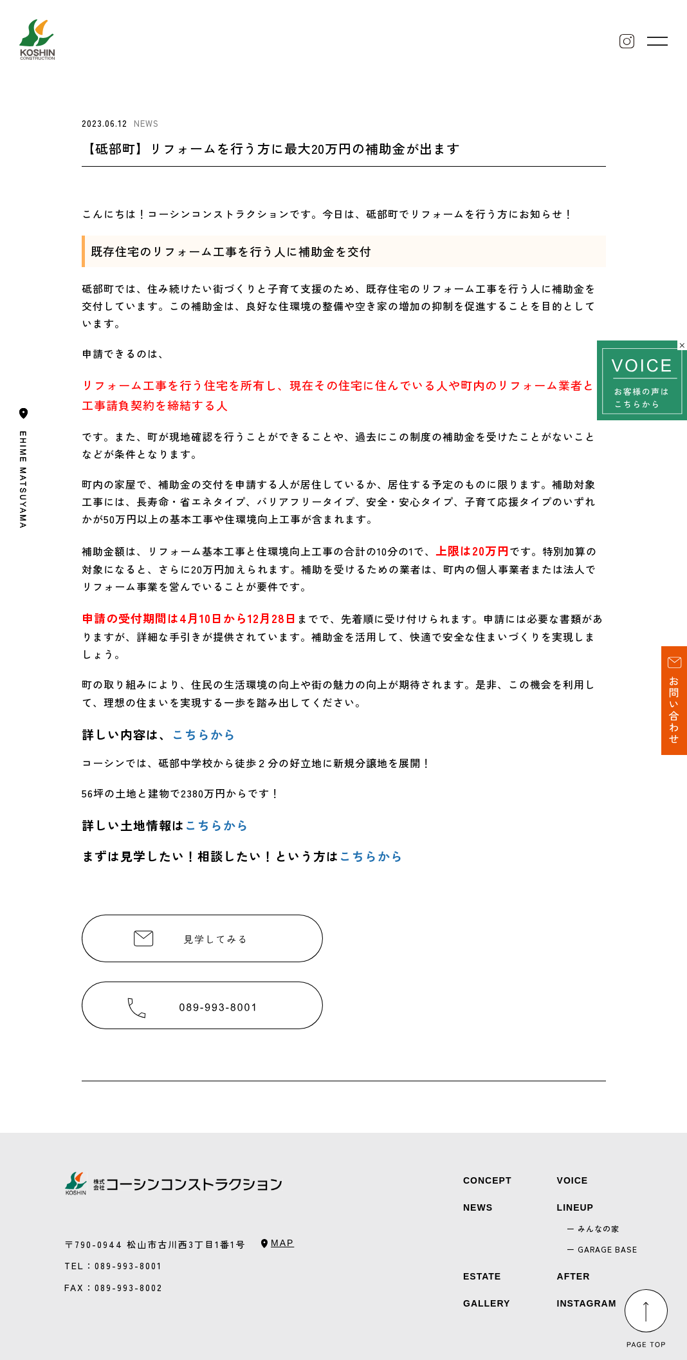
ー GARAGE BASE (602, 1249)
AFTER (574, 1276)
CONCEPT (487, 1180)
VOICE (573, 1180)
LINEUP (575, 1207)
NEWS (478, 1207)
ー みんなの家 (593, 1228)
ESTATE (482, 1276)
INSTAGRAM (587, 1303)
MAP (282, 1243)
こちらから (204, 734)
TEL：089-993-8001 (113, 1265)
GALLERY (486, 1303)
